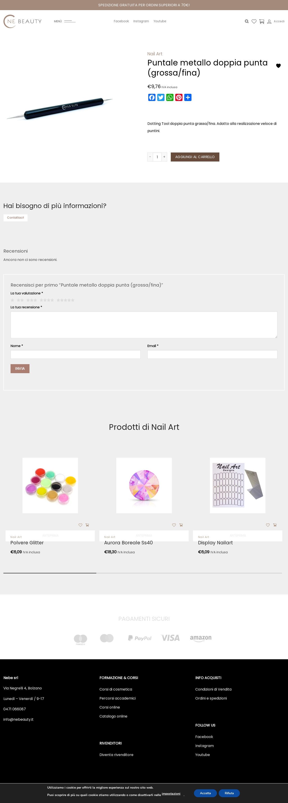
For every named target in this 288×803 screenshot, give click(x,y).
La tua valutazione (27, 293)
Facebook (121, 21)
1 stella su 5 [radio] (11, 300)
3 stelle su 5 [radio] (31, 300)
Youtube (159, 21)
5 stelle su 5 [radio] (64, 300)
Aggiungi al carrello (195, 157)
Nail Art (154, 54)
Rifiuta (230, 793)
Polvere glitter (27, 543)
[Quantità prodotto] (157, 157)
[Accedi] (276, 21)
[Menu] (65, 21)
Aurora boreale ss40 (128, 543)
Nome (17, 346)
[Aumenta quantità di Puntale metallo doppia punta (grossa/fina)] (164, 157)
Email (152, 346)
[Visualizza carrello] (261, 21)
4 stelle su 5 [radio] (46, 300)
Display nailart (215, 543)
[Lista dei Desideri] (254, 21)
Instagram (141, 21)
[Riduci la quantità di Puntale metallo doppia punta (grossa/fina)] (150, 157)
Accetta (204, 793)
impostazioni (169, 794)
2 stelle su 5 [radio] (19, 300)
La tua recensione (26, 307)
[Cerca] (246, 21)
